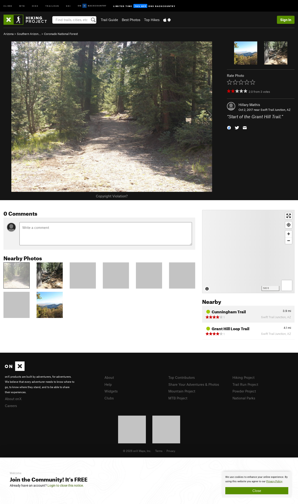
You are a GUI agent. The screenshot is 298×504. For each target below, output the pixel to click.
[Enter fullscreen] (288, 215)
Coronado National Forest (61, 34)
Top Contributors (181, 377)
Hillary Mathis (249, 105)
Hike (35, 5)
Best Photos (131, 20)
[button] (229, 127)
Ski (68, 5)
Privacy (170, 450)
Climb (7, 5)
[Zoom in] (288, 233)
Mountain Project (181, 391)
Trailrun (52, 5)
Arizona (8, 34)
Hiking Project (243, 377)
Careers (11, 406)
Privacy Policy (274, 481)
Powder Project (244, 391)
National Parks (243, 398)
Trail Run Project (245, 384)
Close (256, 490)
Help (108, 384)
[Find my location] (288, 224)
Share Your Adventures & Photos (193, 384)
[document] (256, 484)
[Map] (248, 251)
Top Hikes (152, 20)
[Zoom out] (288, 240)
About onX (13, 399)
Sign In (285, 20)
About (109, 377)
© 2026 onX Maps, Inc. (137, 450)
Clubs (109, 398)
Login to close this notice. (65, 485)
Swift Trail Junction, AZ (275, 110)
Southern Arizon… (29, 34)
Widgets (111, 391)
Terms (159, 450)
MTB (22, 5)
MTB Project (177, 398)
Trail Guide (109, 20)
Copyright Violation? (112, 196)
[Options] (287, 285)
